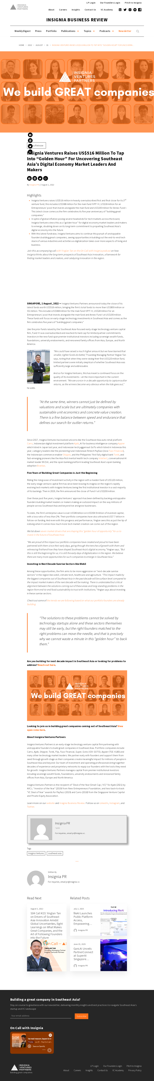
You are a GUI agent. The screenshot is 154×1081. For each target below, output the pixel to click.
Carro (30, 443)
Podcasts (105, 31)
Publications (68, 31)
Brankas (41, 465)
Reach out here (46, 665)
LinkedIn (104, 803)
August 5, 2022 (37, 908)
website (50, 803)
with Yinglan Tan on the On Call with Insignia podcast (83, 250)
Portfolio (51, 31)
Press (38, 31)
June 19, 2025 (80, 944)
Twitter (30, 806)
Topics (87, 31)
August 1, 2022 (47, 184)
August (39, 45)
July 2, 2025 (79, 908)
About (51, 9)
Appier (121, 443)
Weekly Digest (23, 31)
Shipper (67, 454)
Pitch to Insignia (133, 2)
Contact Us (90, 9)
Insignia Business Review (77, 20)
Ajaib (76, 443)
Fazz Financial (116, 450)
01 (47, 45)
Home (21, 45)
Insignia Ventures (36, 853)
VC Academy (107, 9)
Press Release (36, 145)
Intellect (103, 458)
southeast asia (55, 853)
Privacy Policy (134, 1070)
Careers (63, 9)
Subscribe (81, 1016)
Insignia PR (34, 184)
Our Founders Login (110, 2)
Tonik (116, 454)
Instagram (114, 803)
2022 (30, 45)
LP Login (91, 2)
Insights (76, 9)
